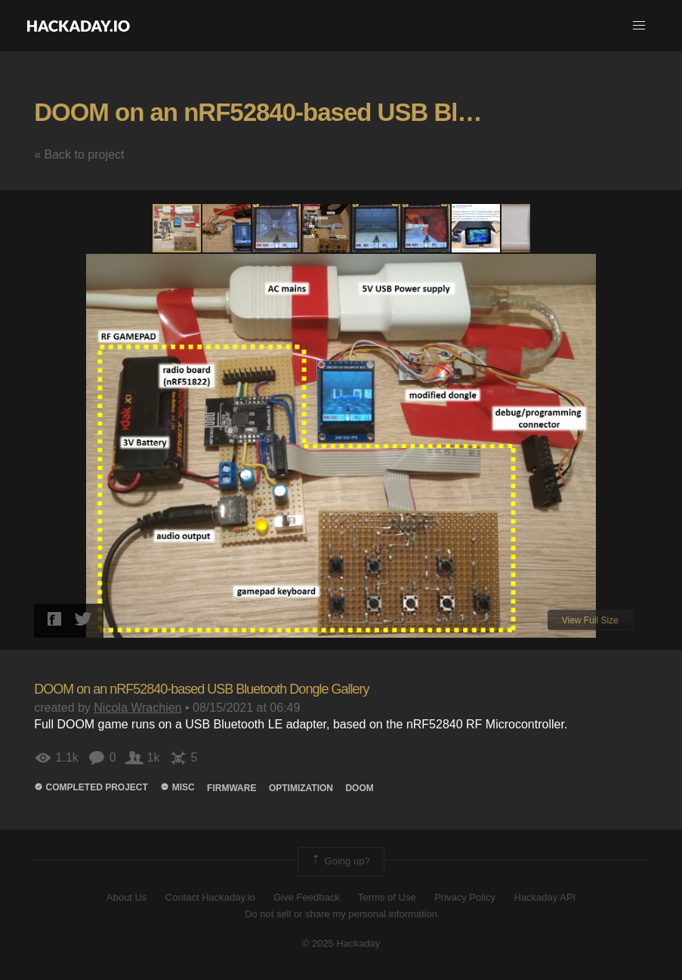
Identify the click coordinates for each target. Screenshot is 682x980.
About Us (126, 897)
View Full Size (590, 620)
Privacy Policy (464, 897)
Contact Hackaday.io (210, 897)
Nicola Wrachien (137, 707)
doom (359, 788)
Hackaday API (545, 897)
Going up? (340, 861)
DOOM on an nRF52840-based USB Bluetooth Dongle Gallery (201, 689)
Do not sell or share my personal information (341, 914)
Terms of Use (387, 897)
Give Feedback (306, 897)
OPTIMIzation (301, 788)
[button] (639, 25)
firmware (231, 788)
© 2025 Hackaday (341, 943)
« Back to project (79, 154)
